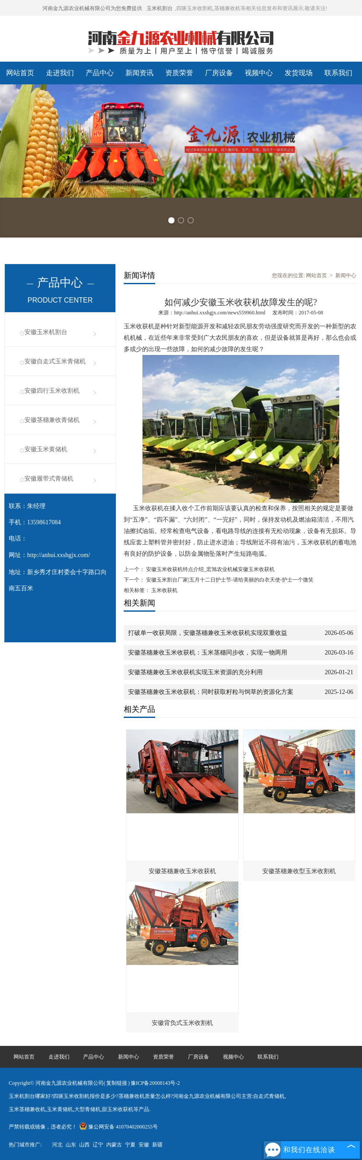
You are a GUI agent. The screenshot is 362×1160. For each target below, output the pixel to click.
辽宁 (98, 1145)
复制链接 (116, 1083)
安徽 (144, 1145)
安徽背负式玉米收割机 (182, 1023)
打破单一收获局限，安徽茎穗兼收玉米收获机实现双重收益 (207, 633)
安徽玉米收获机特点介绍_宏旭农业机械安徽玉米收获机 (210, 569)
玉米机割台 (159, 8)
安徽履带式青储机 (48, 478)
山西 (84, 1145)
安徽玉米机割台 (45, 332)
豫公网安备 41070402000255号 (118, 1127)
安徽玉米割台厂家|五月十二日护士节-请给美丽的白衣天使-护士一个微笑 (229, 580)
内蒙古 (114, 1145)
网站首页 (20, 73)
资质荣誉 (179, 73)
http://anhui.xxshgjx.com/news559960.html (219, 313)
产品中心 (100, 73)
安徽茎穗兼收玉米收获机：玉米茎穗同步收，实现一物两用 (207, 652)
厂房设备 (219, 73)
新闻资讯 (139, 73)
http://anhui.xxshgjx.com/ (58, 555)
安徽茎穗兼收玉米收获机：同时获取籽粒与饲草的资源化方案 (210, 692)
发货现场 (299, 73)
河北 (57, 1145)
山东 (71, 1145)
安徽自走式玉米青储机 (55, 361)
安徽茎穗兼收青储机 (52, 420)
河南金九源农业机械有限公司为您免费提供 (92, 8)
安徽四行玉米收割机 (52, 390)
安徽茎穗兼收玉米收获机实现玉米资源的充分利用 (195, 672)
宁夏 (130, 1145)
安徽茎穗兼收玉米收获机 (182, 871)
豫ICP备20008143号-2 (155, 1083)
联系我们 (338, 73)
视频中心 (259, 73)
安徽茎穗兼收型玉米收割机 (299, 871)
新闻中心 (345, 275)
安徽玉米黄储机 (45, 449)
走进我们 (60, 73)
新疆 (157, 1145)
